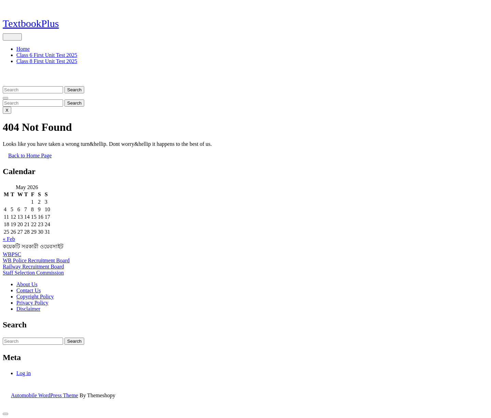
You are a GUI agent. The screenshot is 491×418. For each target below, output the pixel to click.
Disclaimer (28, 309)
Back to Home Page (32, 158)
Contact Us (28, 290)
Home (23, 49)
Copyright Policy (35, 296)
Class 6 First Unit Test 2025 (46, 55)
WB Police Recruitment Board (36, 260)
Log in (23, 373)
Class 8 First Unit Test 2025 (46, 61)
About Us (27, 284)
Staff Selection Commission (33, 273)
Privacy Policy (32, 303)
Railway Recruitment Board (33, 266)
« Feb (9, 239)
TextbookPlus (31, 23)
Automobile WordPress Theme (44, 395)
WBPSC (12, 254)
